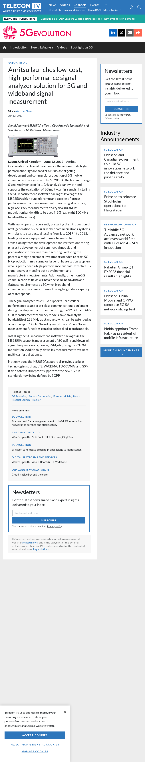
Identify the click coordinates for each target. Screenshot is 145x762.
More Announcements (121, 352)
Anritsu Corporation (40, 396)
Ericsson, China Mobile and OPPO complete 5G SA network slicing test (119, 302)
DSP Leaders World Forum (30, 469)
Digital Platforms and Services (67, 9)
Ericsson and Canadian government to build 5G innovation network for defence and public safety (47, 423)
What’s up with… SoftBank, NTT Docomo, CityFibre (43, 437)
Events (95, 5)
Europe (57, 396)
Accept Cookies (35, 735)
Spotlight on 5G (82, 47)
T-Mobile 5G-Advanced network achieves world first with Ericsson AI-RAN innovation (121, 239)
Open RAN (94, 9)
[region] (35, 734)
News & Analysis (42, 47)
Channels (80, 5)
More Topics (112, 9)
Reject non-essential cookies (35, 744)
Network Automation (120, 224)
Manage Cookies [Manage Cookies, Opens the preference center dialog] (35, 751)
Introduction (18, 47)
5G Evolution (17, 63)
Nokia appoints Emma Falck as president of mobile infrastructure (121, 333)
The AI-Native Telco (26, 432)
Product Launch (21, 399)
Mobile (67, 396)
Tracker (36, 399)
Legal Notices (41, 549)
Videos (65, 5)
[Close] (65, 712)
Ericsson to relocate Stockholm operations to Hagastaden (47, 449)
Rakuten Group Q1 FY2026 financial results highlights (118, 271)
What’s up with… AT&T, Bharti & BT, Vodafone (39, 462)
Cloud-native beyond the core (30, 474)
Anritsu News (24, 110)
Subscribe (49, 520)
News (53, 5)
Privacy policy (54, 526)
